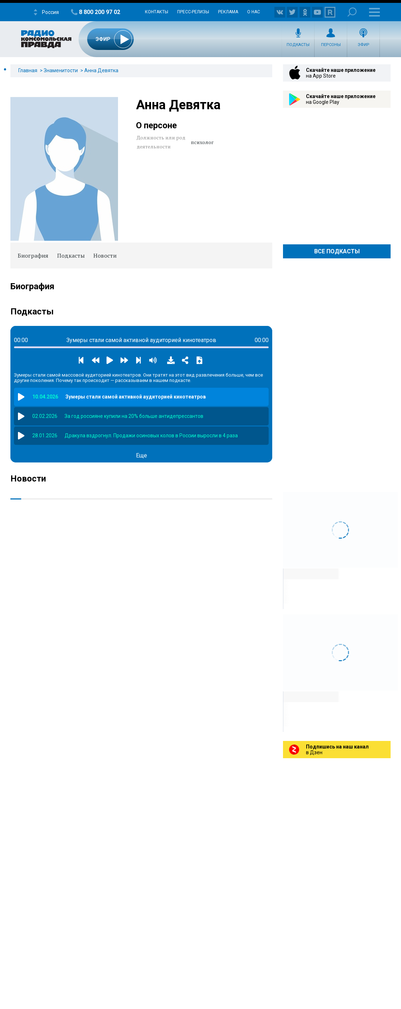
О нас (253, 11)
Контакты (156, 11)
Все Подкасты (337, 251)
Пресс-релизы (193, 11)
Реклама (228, 11)
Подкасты (298, 44)
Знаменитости (61, 70)
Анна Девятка (101, 70)
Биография (33, 255)
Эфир (363, 44)
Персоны (331, 44)
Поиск (352, 12)
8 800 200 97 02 (99, 12)
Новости (105, 255)
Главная (27, 70)
